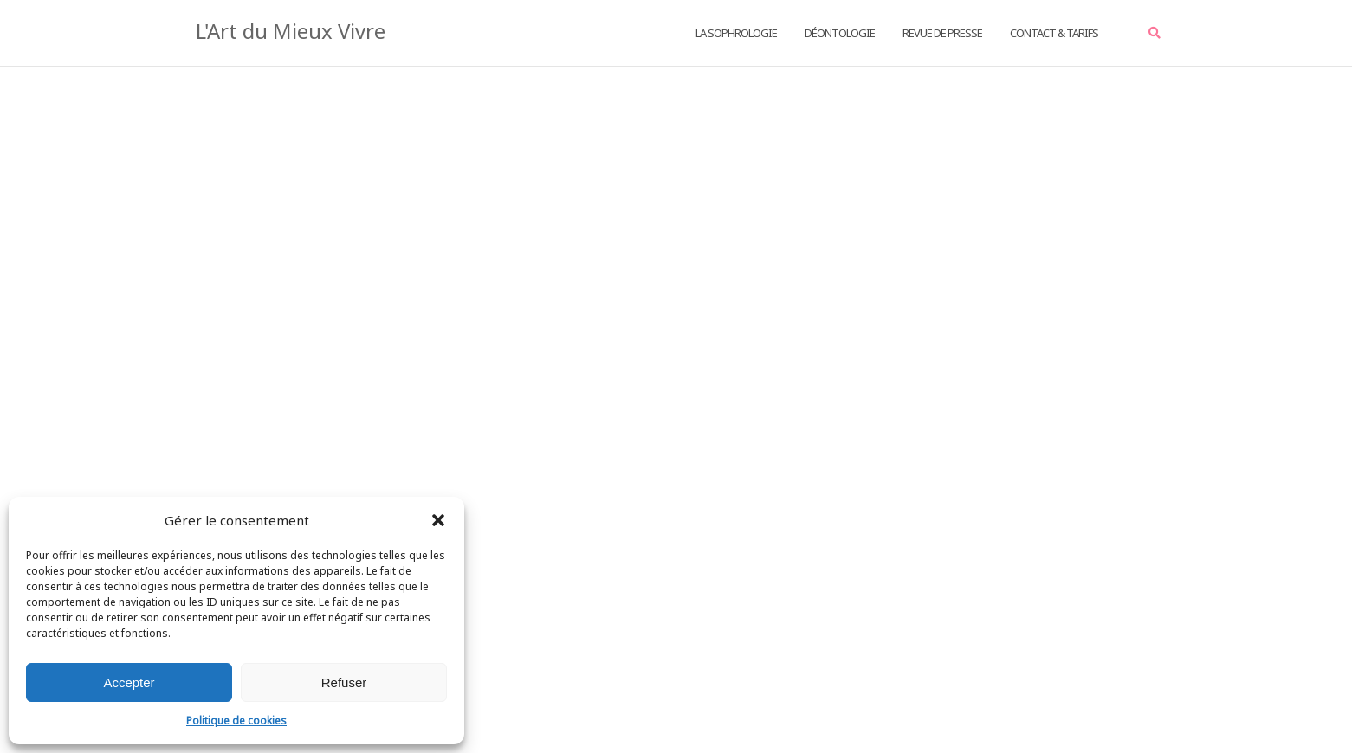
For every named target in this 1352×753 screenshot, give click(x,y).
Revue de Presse (942, 33)
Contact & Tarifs (1054, 33)
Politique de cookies (236, 720)
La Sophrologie (736, 33)
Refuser (344, 682)
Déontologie (840, 33)
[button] (438, 520)
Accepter (128, 682)
